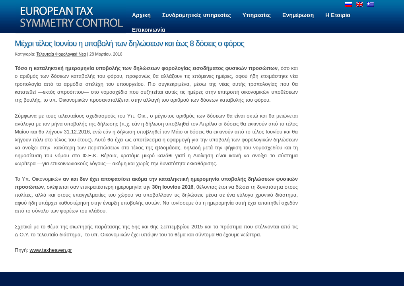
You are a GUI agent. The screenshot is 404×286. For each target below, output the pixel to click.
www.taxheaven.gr (51, 250)
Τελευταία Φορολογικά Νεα (61, 54)
